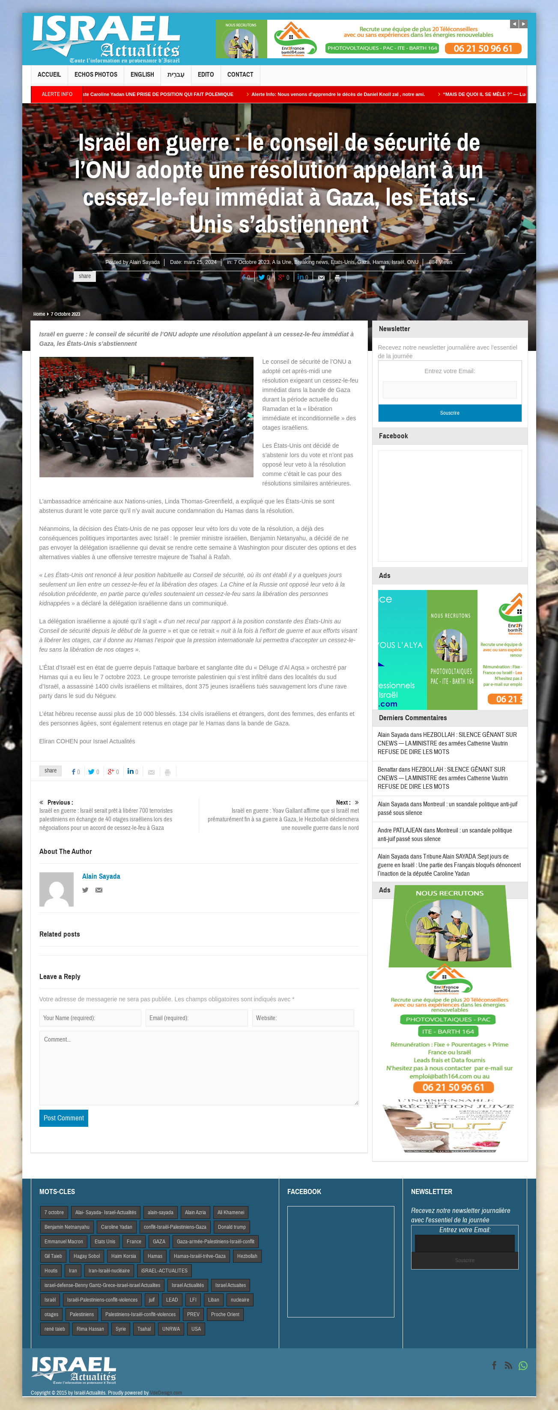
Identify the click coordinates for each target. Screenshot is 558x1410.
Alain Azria (195, 1212)
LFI (193, 1299)
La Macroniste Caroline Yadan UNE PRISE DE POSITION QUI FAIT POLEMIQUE (155, 94)
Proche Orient (225, 1314)
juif (152, 1299)
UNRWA (171, 1329)
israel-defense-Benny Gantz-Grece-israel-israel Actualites (102, 1285)
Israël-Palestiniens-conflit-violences (102, 1299)
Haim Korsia (123, 1256)
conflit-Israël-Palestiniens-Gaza (175, 1227)
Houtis (51, 1270)
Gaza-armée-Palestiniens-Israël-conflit (215, 1241)
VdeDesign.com (166, 1392)
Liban (213, 1299)
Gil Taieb (53, 1256)
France (134, 1241)
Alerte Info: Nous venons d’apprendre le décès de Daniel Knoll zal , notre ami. (348, 94)
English (142, 78)
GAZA (159, 1241)
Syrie (121, 1329)
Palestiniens (82, 1314)
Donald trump (232, 1227)
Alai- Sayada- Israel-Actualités (105, 1212)
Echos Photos (96, 78)
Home (39, 314)
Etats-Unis (343, 262)
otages (51, 1314)
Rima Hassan (90, 1329)
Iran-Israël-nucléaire (109, 1270)
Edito (206, 78)
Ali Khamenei (231, 1212)
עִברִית (176, 78)
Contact (240, 78)
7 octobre (54, 1212)
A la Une (281, 262)
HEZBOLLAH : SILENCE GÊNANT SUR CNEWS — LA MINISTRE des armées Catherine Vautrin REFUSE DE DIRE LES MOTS (447, 743)
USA (196, 1329)
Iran (73, 1270)
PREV (193, 1314)
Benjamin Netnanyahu (67, 1227)
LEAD (172, 1299)
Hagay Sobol (87, 1256)
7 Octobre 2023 (251, 262)
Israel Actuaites (230, 1285)
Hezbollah (247, 1256)
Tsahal (144, 1329)
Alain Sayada (144, 262)
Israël (398, 262)
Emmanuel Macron (64, 1241)
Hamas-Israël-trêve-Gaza (200, 1256)
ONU (413, 262)
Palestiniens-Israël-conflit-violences (140, 1314)
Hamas (381, 262)
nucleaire (240, 1299)
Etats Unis (105, 1241)
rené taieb (55, 1329)
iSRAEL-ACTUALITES (164, 1270)
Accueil (49, 78)
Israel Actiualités (188, 1285)
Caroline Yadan (116, 1227)
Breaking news (311, 262)
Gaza (364, 262)
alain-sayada (160, 1212)
